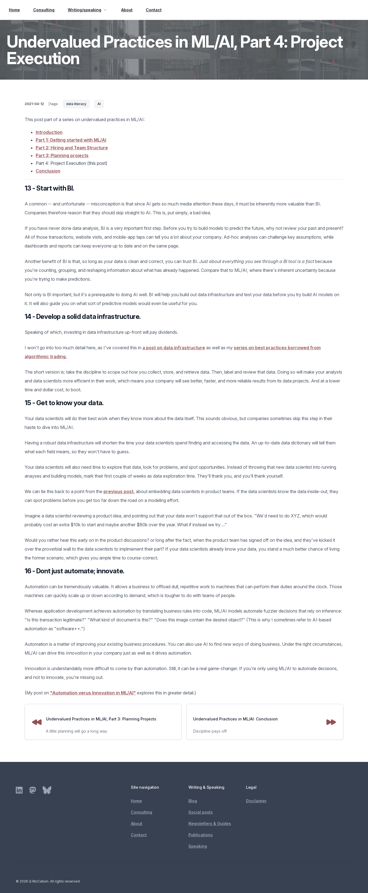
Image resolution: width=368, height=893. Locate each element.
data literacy (76, 104)
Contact (154, 9)
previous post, (119, 491)
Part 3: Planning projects (62, 155)
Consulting (44, 9)
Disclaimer (256, 800)
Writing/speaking (88, 10)
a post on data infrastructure (173, 347)
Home (14, 9)
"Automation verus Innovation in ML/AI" (93, 693)
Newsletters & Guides (209, 823)
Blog (192, 800)
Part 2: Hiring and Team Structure (72, 147)
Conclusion (48, 171)
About (127, 9)
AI (99, 104)
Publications (200, 834)
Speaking (197, 846)
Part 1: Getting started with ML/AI (71, 140)
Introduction (49, 132)
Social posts (200, 812)
